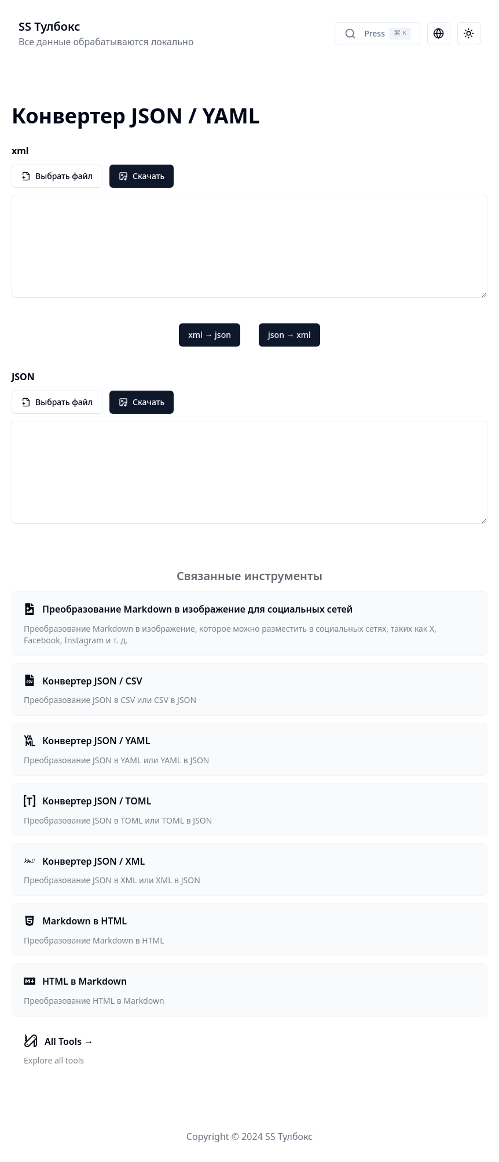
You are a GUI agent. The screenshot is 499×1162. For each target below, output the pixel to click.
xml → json (209, 334)
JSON (23, 376)
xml (20, 150)
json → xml (289, 334)
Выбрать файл (57, 175)
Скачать (141, 175)
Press (377, 33)
